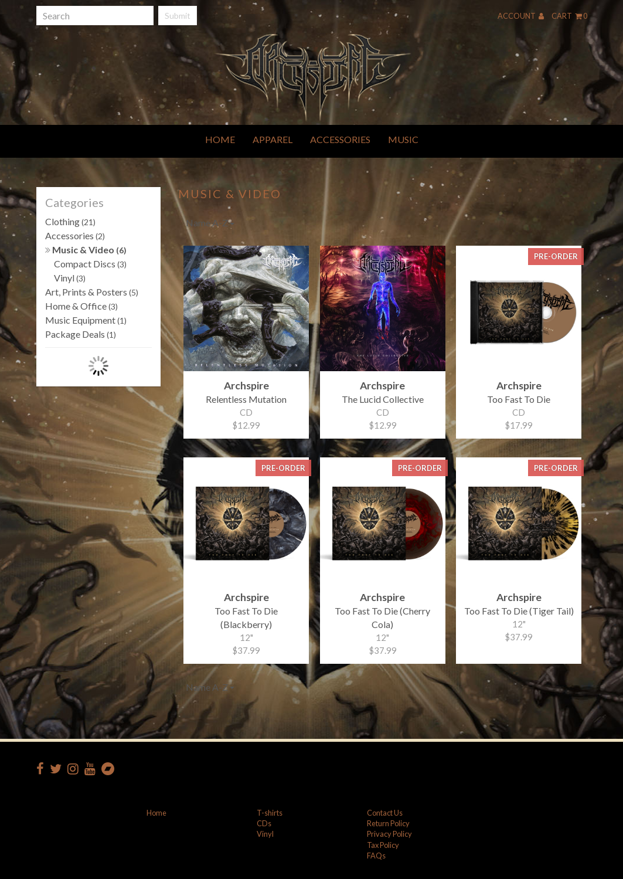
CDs (264, 823)
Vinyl (70, 277)
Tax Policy (383, 845)
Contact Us (385, 812)
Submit (177, 16)
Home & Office (81, 305)
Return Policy (388, 823)
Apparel (272, 139)
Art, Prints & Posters (91, 291)
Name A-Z (210, 222)
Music (403, 139)
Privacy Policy (389, 834)
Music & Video (86, 249)
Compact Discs (90, 263)
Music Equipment (86, 319)
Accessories (340, 139)
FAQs (376, 855)
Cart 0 (569, 16)
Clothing (70, 221)
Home (220, 139)
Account (521, 16)
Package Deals (80, 334)
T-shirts (269, 812)
